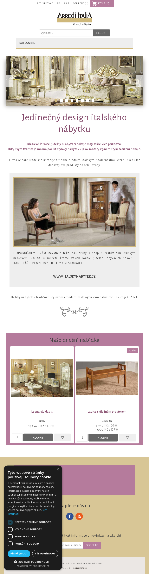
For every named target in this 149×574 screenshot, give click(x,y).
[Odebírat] (65, 545)
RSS (79, 516)
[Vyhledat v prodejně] (66, 32)
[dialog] (33, 518)
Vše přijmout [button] (19, 553)
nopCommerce (80, 568)
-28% (132, 350)
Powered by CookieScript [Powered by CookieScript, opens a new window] (32, 566)
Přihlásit (63, 3)
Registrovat (45, 3)
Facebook (70, 516)
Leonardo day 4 (42, 411)
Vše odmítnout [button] (45, 553)
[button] (33, 562)
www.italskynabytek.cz (74, 276)
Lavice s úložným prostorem (106, 411)
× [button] (57, 469)
